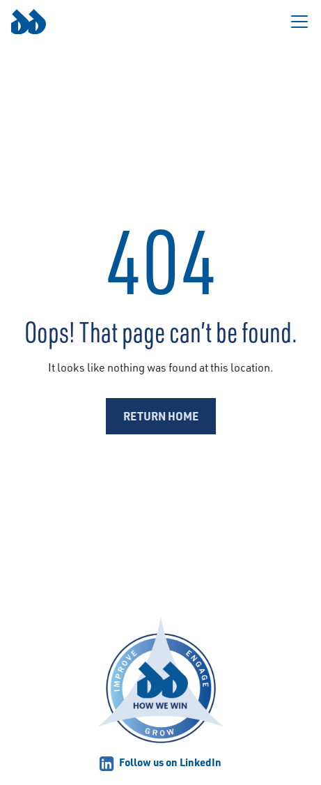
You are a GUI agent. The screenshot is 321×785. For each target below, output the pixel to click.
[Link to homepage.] (28, 22)
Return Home (160, 416)
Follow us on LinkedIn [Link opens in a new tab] (160, 762)
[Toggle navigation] (299, 21)
